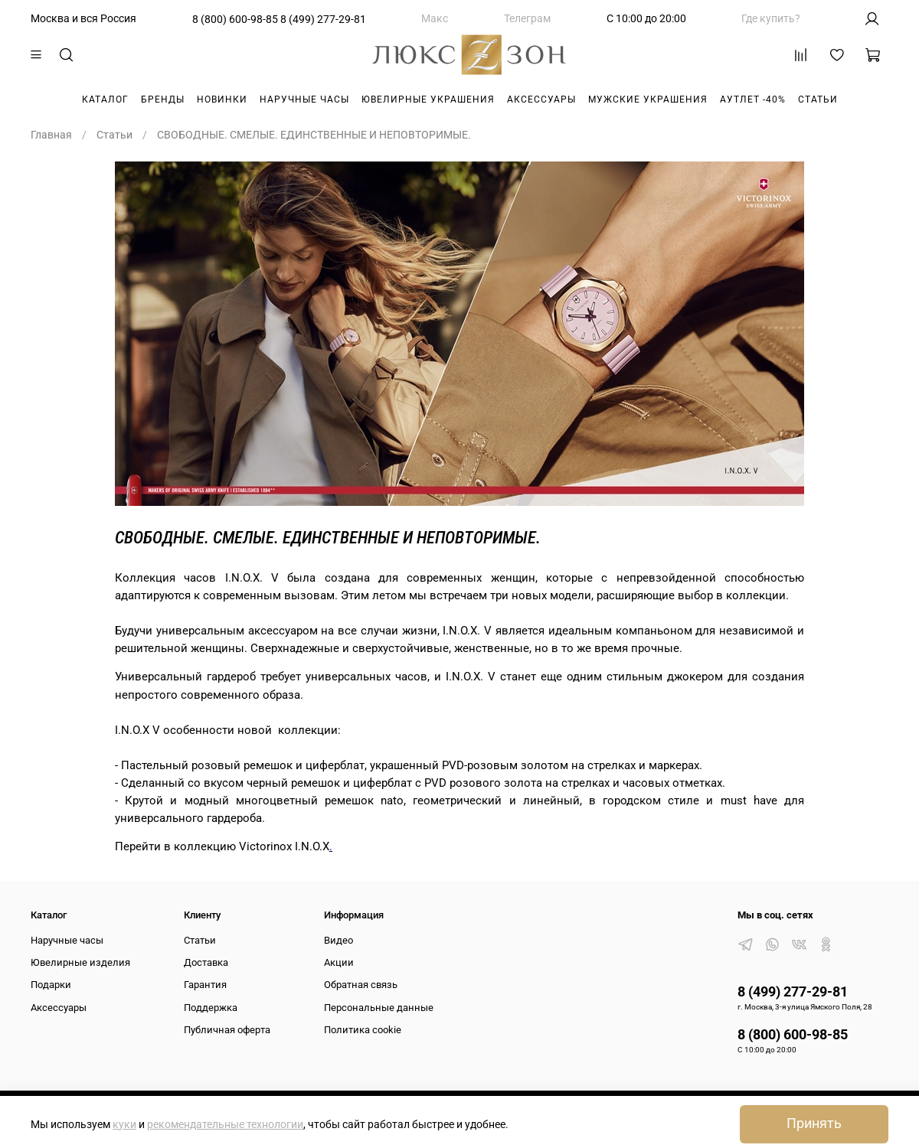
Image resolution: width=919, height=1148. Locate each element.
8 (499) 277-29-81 (323, 19)
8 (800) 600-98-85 (235, 19)
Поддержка (210, 1007)
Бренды (163, 99)
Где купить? (770, 18)
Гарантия (205, 984)
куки (124, 1124)
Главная (51, 135)
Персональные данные (378, 1007)
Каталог (105, 99)
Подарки (51, 984)
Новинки (222, 99)
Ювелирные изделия (80, 962)
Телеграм (527, 18)
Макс (434, 18)
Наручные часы (304, 99)
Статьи (818, 99)
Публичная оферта (227, 1029)
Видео (338, 940)
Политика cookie (362, 1029)
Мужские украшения (648, 99)
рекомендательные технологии (225, 1124)
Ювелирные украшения (428, 99)
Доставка (206, 962)
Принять (814, 1123)
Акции (339, 962)
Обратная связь (360, 984)
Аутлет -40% (753, 99)
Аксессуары (541, 99)
